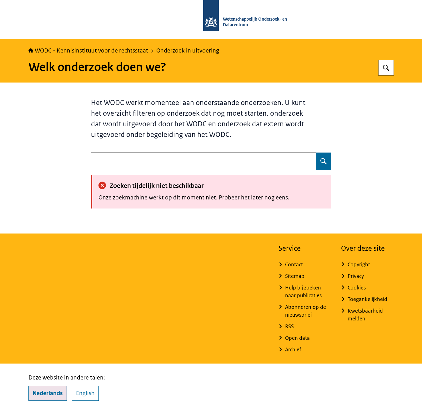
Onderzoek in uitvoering (187, 50)
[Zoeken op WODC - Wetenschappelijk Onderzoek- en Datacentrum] (386, 67)
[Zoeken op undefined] (323, 161)
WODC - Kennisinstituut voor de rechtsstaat (88, 50)
